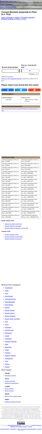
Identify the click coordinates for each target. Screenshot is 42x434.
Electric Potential (10, 316)
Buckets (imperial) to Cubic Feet (13, 224)
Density (7, 307)
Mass (6, 344)
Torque (7, 364)
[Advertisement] (21, 42)
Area (6, 293)
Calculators (13, 429)
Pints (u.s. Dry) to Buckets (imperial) (11, 78)
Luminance (8, 338)
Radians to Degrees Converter (13, 401)
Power (7, 350)
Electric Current (10, 313)
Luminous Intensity (11, 341)
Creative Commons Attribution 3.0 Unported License (25, 426)
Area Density (9, 296)
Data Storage (9, 305)
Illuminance (8, 333)
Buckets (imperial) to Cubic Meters (14, 236)
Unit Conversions (4, 429)
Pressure (7, 353)
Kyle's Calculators (6, 4)
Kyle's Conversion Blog (8, 7)
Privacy (30, 426)
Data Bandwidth (10, 302)
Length (7, 336)
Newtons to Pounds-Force (12, 383)
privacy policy (19, 416)
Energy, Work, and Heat (12, 319)
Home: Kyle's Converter (8, 1)
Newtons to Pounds (10, 381)
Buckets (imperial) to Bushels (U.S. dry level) (16, 228)
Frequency (8, 327)
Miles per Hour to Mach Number (13, 396)
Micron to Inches (9, 390)
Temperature (9, 358)
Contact (39, 429)
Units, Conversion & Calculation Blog (26, 429)
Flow (6, 321)
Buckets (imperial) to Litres (12, 234)
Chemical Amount (10, 299)
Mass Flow (8, 347)
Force (6, 324)
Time (6, 361)
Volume (7, 367)
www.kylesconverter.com (14, 425)
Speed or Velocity (10, 355)
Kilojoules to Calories (10, 375)
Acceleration (9, 288)
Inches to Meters (9, 388)
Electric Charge (9, 310)
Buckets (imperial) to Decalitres (13, 226)
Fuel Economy (9, 330)
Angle (6, 290)
